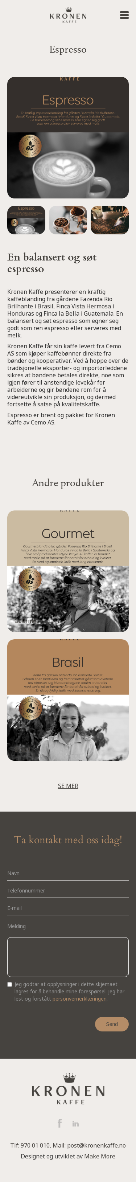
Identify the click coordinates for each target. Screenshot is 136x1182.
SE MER (68, 786)
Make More (99, 1156)
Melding (16, 926)
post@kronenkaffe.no (96, 1145)
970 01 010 (35, 1145)
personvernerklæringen (80, 998)
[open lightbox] (26, 221)
